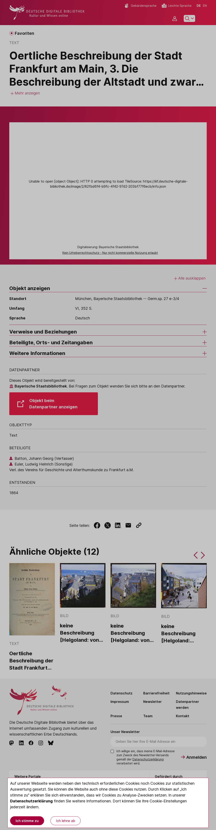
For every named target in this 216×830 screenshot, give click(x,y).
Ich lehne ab (65, 821)
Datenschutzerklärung (31, 801)
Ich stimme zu (27, 821)
